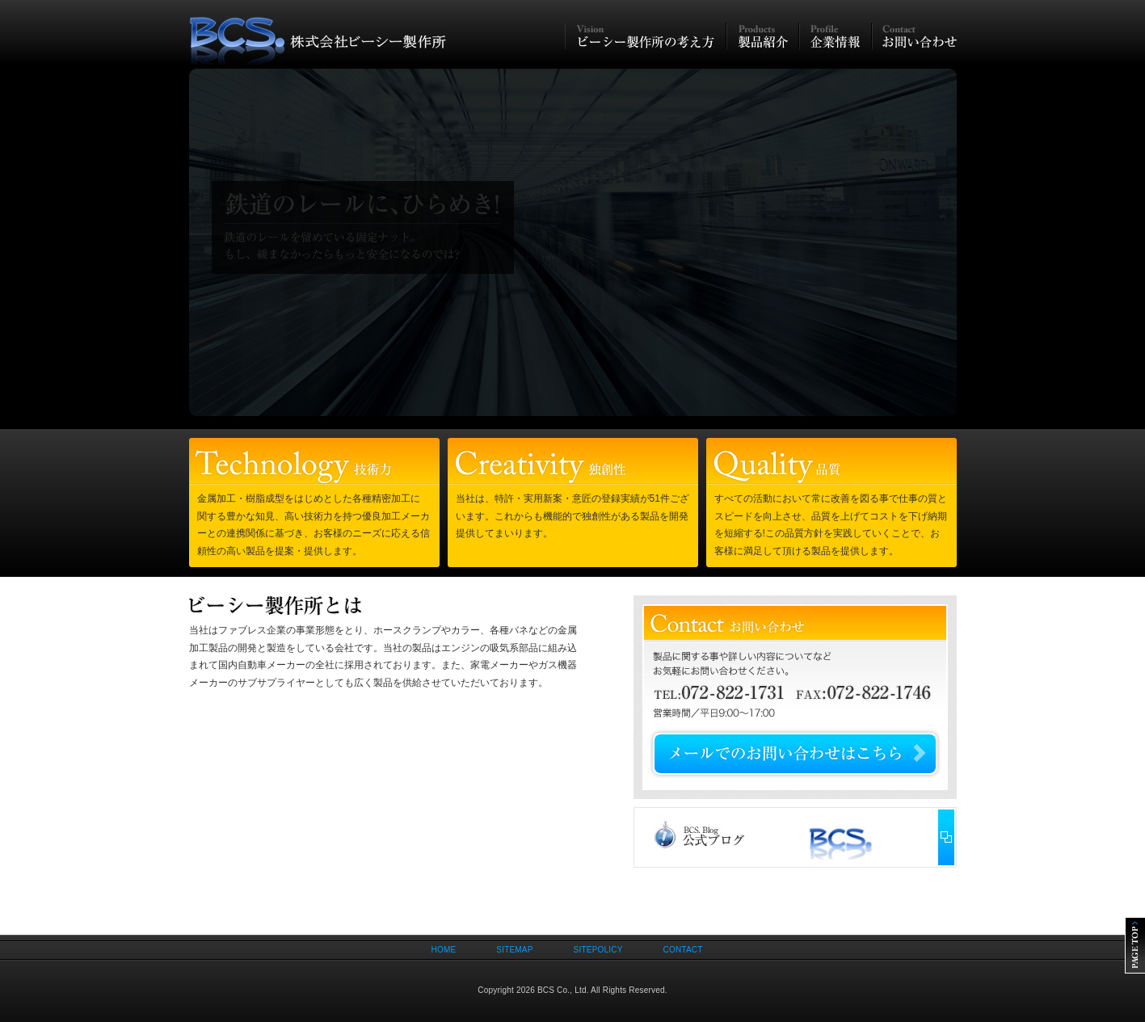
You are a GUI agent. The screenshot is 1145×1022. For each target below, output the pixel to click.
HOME (444, 949)
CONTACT (683, 949)
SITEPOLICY (598, 949)
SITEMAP (514, 949)
